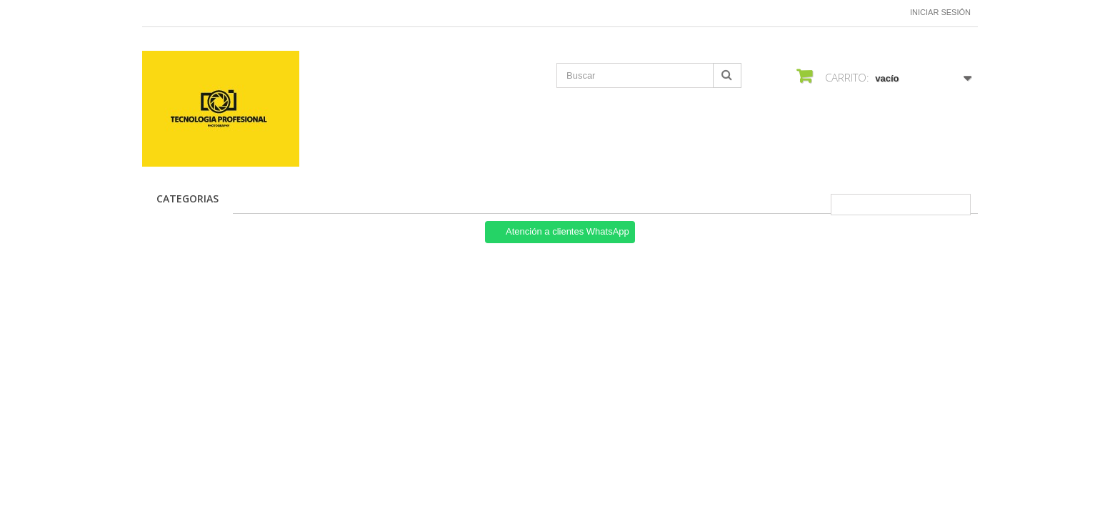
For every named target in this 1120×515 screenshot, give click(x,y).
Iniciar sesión (940, 12)
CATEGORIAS (187, 198)
